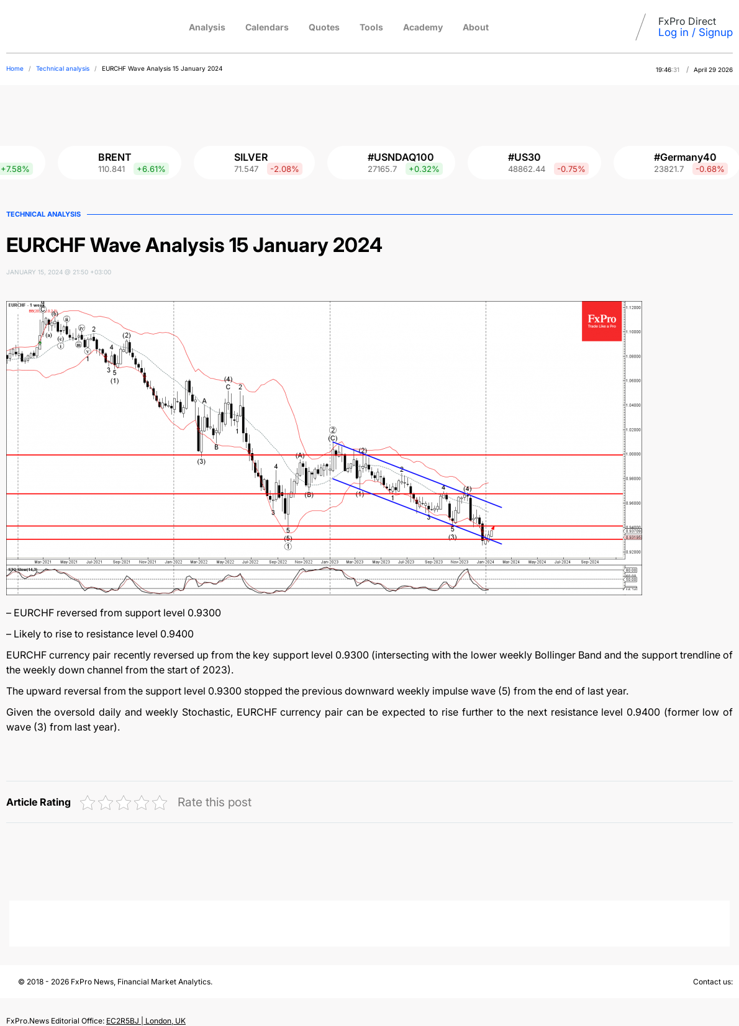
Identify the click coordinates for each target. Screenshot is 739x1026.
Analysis (207, 27)
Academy (423, 27)
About (476, 27)
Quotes (324, 27)
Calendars (267, 27)
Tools (371, 27)
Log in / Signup (695, 32)
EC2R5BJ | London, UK (146, 1020)
